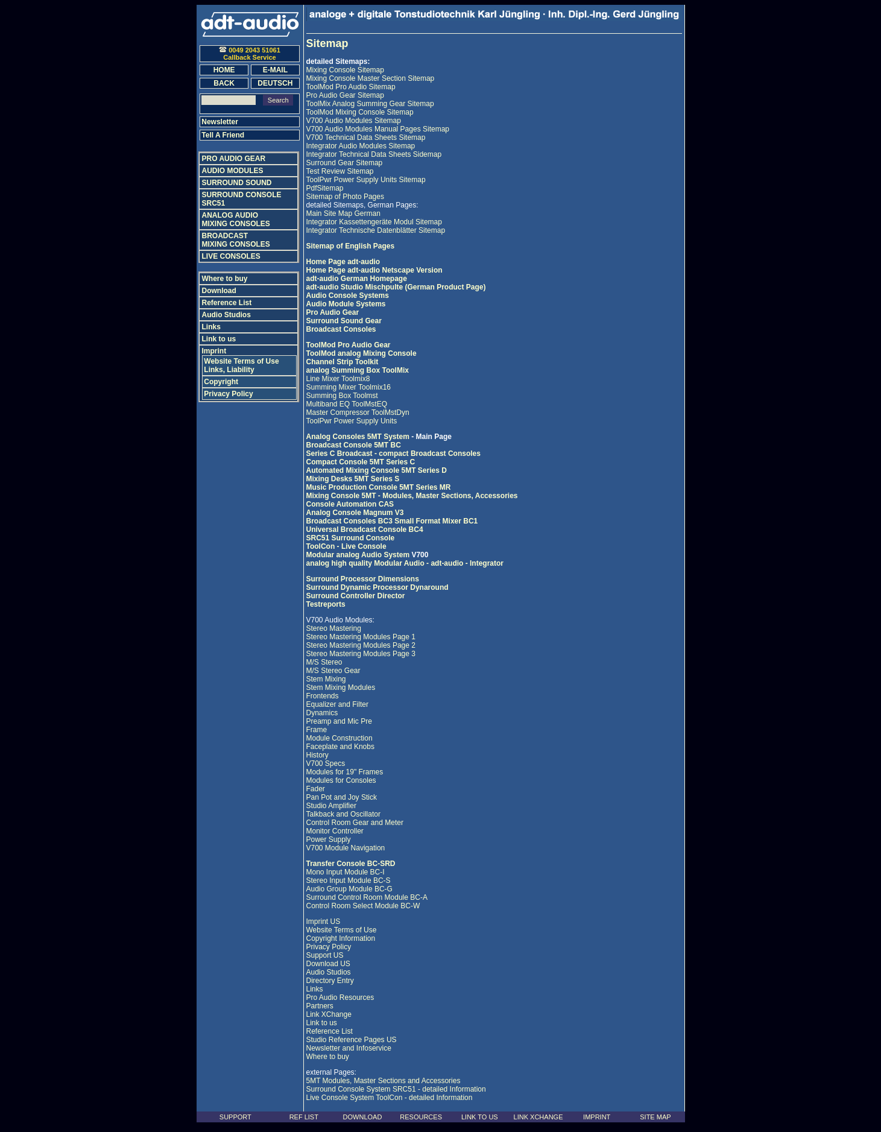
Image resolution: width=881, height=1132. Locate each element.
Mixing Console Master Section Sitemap (370, 78)
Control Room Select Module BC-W (363, 906)
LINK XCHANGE (538, 1117)
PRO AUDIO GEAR (234, 158)
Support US (325, 955)
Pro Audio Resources (340, 997)
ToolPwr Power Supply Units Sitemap (366, 179)
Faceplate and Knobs (340, 746)
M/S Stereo (324, 662)
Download (219, 290)
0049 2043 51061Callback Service (249, 53)
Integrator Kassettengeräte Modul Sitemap (374, 222)
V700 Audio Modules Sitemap (353, 120)
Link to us (321, 1023)
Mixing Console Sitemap (345, 70)
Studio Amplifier (331, 806)
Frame (316, 730)
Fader (315, 789)
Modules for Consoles (341, 780)
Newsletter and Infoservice (348, 1048)
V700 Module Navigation (345, 848)
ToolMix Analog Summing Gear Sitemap (370, 104)
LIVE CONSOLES (231, 256)
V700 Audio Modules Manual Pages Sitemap (378, 129)
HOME (224, 70)
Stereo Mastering (333, 628)
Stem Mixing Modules (341, 687)
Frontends (322, 696)
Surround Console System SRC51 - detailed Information (396, 1089)
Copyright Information (341, 938)
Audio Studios (328, 972)
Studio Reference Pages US (351, 1040)
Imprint (214, 351)
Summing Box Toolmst (342, 395)
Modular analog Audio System (358, 555)
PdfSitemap (325, 188)
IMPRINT (596, 1117)
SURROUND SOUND (237, 183)
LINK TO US (479, 1117)
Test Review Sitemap (340, 171)
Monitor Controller (335, 831)
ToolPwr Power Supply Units (351, 421)
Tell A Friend (222, 135)
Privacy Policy (329, 947)
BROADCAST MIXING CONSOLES (236, 240)
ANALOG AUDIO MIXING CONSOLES (236, 219)
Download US (328, 964)
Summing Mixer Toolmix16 (348, 387)
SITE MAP (655, 1117)
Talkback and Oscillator (343, 814)
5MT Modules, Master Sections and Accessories (383, 1081)
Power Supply (328, 839)
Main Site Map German (343, 213)
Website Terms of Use (341, 930)
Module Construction (339, 738)
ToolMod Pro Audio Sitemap (351, 87)
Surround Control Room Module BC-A (367, 897)
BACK (224, 83)
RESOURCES (421, 1117)
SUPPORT (235, 1117)
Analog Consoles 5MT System (359, 436)
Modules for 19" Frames (345, 772)
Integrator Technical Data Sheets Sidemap (374, 154)
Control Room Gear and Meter (354, 822)
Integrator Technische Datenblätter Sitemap (376, 230)
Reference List (329, 1031)
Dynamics (322, 713)
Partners (319, 1006)
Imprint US (323, 921)
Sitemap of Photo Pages (345, 196)
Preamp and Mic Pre (339, 721)
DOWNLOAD (362, 1117)
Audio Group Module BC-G (349, 889)
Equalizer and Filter (337, 704)
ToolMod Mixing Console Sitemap (360, 112)
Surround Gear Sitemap (344, 163)
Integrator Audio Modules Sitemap (360, 146)
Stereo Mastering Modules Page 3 (360, 654)
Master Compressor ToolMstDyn (357, 412)
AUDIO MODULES (233, 170)
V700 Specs (326, 763)
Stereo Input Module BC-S (348, 880)
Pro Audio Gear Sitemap (345, 95)
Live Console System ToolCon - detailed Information (389, 1097)
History (317, 755)
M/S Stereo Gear (333, 670)
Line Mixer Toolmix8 (338, 379)
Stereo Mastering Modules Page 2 (360, 645)
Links (314, 989)
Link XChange (329, 1014)
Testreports (326, 604)
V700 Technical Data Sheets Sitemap (366, 137)
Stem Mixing (326, 679)
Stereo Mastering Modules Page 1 (360, 637)
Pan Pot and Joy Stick (341, 797)
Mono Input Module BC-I (345, 872)
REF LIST (303, 1117)
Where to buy (327, 1056)
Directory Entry (330, 980)
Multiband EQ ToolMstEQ (347, 404)
